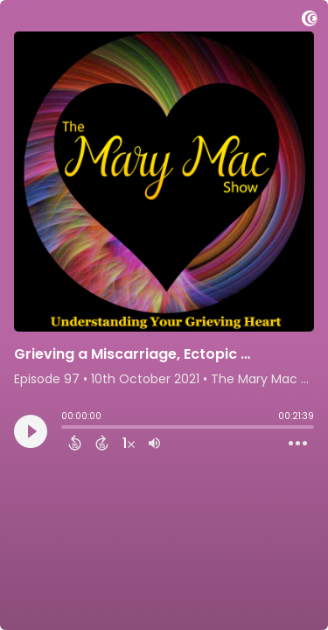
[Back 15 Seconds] (74, 442)
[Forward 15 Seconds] (101, 442)
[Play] (30, 431)
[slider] (65, 429)
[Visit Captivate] (310, 21)
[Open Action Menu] (298, 443)
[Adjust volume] (154, 442)
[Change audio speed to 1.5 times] (128, 442)
